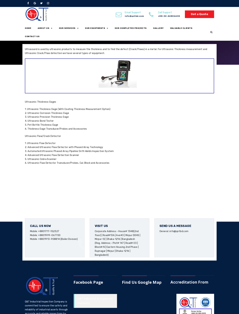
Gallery (158, 28)
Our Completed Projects (131, 28)
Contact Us (32, 36)
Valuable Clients (181, 28)
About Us (45, 28)
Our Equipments (96, 28)
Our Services (69, 28)
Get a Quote (199, 14)
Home (28, 28)
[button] (211, 32)
